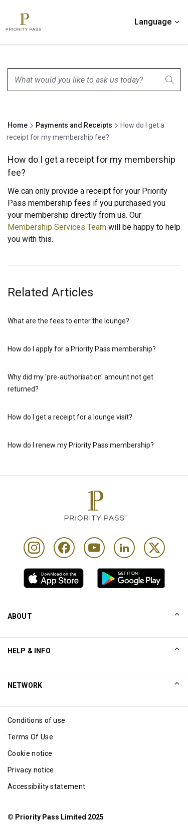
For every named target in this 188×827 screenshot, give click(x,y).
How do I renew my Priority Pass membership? (81, 445)
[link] (54, 578)
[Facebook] (64, 547)
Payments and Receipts (74, 125)
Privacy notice (31, 770)
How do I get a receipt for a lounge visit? (70, 417)
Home (18, 125)
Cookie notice (30, 753)
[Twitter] (154, 547)
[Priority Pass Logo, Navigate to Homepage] (23, 22)
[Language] (157, 22)
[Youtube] (94, 547)
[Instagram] (34, 547)
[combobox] (94, 79)
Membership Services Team (57, 227)
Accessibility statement (46, 786)
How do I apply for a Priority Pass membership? (82, 349)
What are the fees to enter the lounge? (68, 321)
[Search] (170, 79)
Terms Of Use (30, 737)
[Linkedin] (124, 547)
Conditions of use (36, 720)
